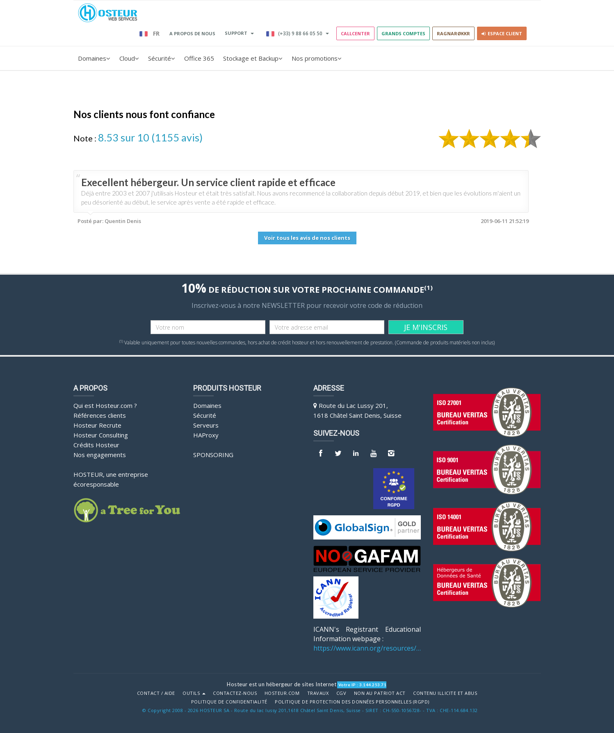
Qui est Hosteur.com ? (105, 405)
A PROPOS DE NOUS (192, 33)
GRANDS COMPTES (403, 33)
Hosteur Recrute (97, 425)
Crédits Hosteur (96, 445)
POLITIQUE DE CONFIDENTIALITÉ (229, 702)
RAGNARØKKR (453, 33)
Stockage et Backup (253, 58)
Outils (194, 693)
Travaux (318, 693)
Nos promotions (317, 58)
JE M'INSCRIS (425, 327)
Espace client (502, 33)
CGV (341, 693)
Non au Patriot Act (380, 693)
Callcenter (355, 33)
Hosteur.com (282, 693)
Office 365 (199, 58)
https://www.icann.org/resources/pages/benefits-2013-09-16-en (367, 648)
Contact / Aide (156, 693)
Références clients (99, 415)
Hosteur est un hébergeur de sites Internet (281, 684)
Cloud (129, 58)
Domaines (94, 58)
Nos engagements (99, 455)
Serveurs (206, 425)
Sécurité (161, 58)
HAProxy (206, 435)
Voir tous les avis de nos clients (307, 237)
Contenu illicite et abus (445, 693)
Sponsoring (213, 455)
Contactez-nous (235, 693)
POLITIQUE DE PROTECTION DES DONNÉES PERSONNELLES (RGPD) (352, 702)
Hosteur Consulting (100, 435)
